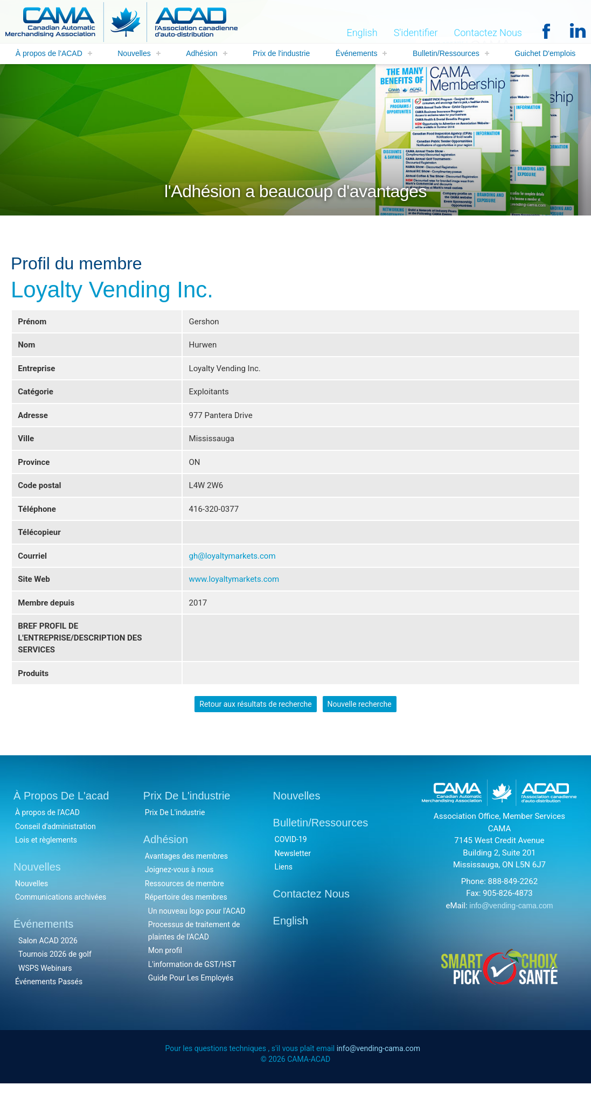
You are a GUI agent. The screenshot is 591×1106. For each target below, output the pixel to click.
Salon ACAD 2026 (48, 961)
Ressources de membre (184, 904)
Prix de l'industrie (281, 54)
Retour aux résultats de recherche (255, 723)
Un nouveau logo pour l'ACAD (197, 931)
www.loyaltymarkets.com (234, 591)
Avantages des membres (186, 876)
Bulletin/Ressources (446, 54)
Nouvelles (133, 54)
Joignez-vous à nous (179, 890)
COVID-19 (291, 860)
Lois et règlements (46, 861)
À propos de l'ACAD (49, 54)
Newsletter (293, 874)
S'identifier (416, 33)
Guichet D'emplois (544, 54)
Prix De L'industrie (175, 833)
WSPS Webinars (45, 988)
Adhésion (201, 54)
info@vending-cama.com (511, 926)
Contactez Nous (488, 33)
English (361, 33)
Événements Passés (48, 1002)
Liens (284, 888)
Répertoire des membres (186, 918)
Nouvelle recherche (360, 723)
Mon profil (165, 971)
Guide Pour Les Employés (190, 998)
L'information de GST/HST (192, 984)
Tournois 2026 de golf (55, 975)
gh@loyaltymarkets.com (232, 567)
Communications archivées (60, 918)
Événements (357, 54)
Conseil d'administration (55, 847)
